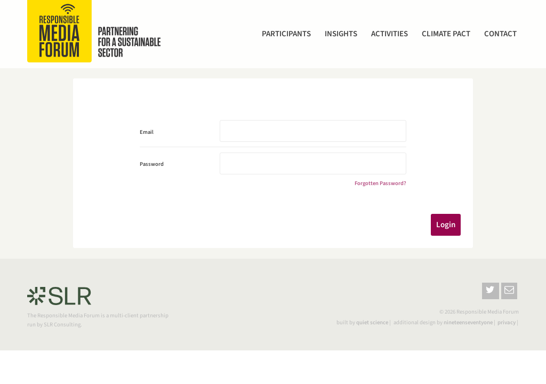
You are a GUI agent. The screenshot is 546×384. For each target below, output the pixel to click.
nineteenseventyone (468, 322)
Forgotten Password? (380, 183)
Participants (286, 33)
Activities (389, 33)
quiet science (372, 322)
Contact (500, 33)
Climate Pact (446, 33)
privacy (506, 322)
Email (147, 132)
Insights (341, 33)
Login (445, 224)
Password (152, 164)
